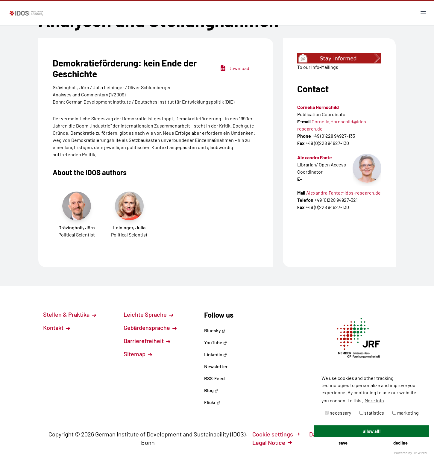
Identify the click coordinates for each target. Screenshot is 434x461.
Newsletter (216, 366)
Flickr (212, 402)
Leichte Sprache (148, 314)
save (343, 442)
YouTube (215, 342)
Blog (211, 390)
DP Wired (420, 453)
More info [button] (374, 400)
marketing (405, 412)
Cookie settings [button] (276, 434)
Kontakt (56, 327)
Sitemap (138, 353)
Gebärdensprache (150, 327)
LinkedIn (215, 354)
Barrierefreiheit (147, 340)
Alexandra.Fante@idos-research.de (343, 192)
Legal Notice (272, 442)
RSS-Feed (214, 378)
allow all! (372, 431)
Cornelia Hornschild (318, 107)
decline (400, 442)
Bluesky (214, 330)
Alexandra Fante (314, 157)
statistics (371, 412)
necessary (338, 412)
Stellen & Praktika (69, 314)
